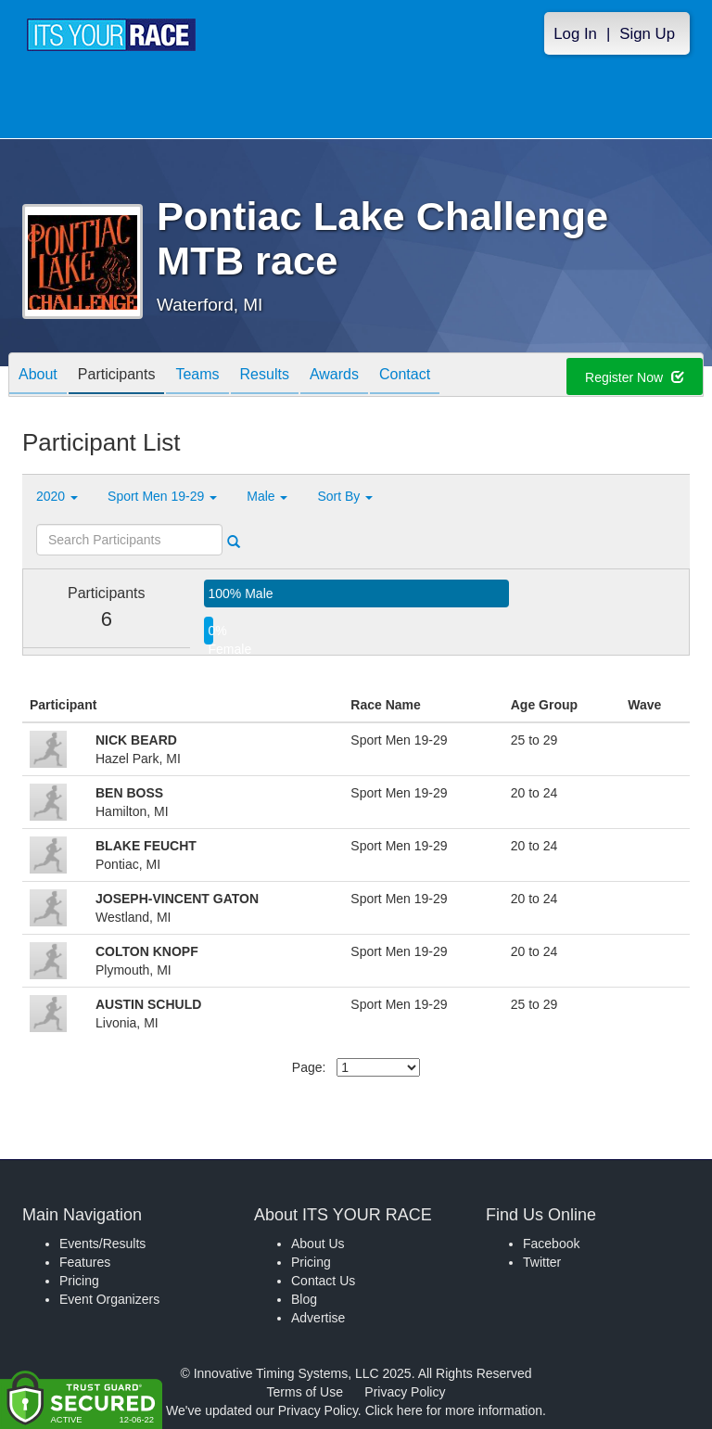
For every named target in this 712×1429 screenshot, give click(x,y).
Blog (304, 1299)
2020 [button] (57, 496)
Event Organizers (109, 1299)
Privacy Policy (404, 1391)
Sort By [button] (345, 496)
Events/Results (102, 1243)
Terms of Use (305, 1391)
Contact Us (323, 1280)
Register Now (634, 377)
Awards (334, 376)
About (38, 376)
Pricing (79, 1280)
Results (264, 376)
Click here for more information (453, 1410)
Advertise (318, 1317)
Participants (117, 376)
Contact (404, 376)
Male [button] (267, 496)
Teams (197, 376)
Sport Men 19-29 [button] (162, 496)
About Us (318, 1243)
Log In (575, 34)
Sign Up (647, 34)
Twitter (542, 1262)
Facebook (551, 1243)
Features (84, 1262)
